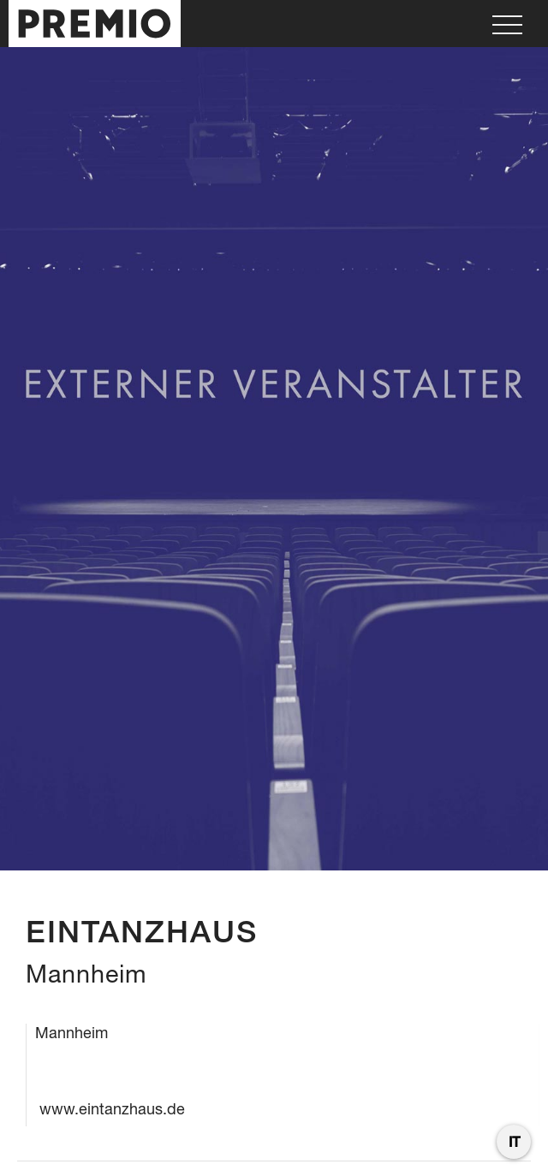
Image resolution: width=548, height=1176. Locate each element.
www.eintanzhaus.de (112, 1109)
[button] (507, 23)
